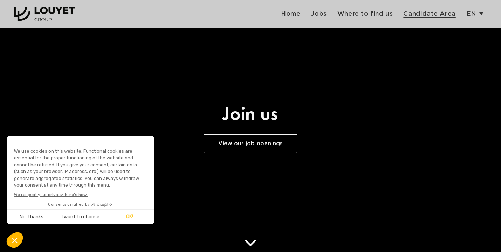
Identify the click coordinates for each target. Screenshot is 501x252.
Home (290, 14)
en (471, 14)
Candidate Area (429, 14)
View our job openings (250, 143)
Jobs (319, 14)
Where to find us (365, 14)
